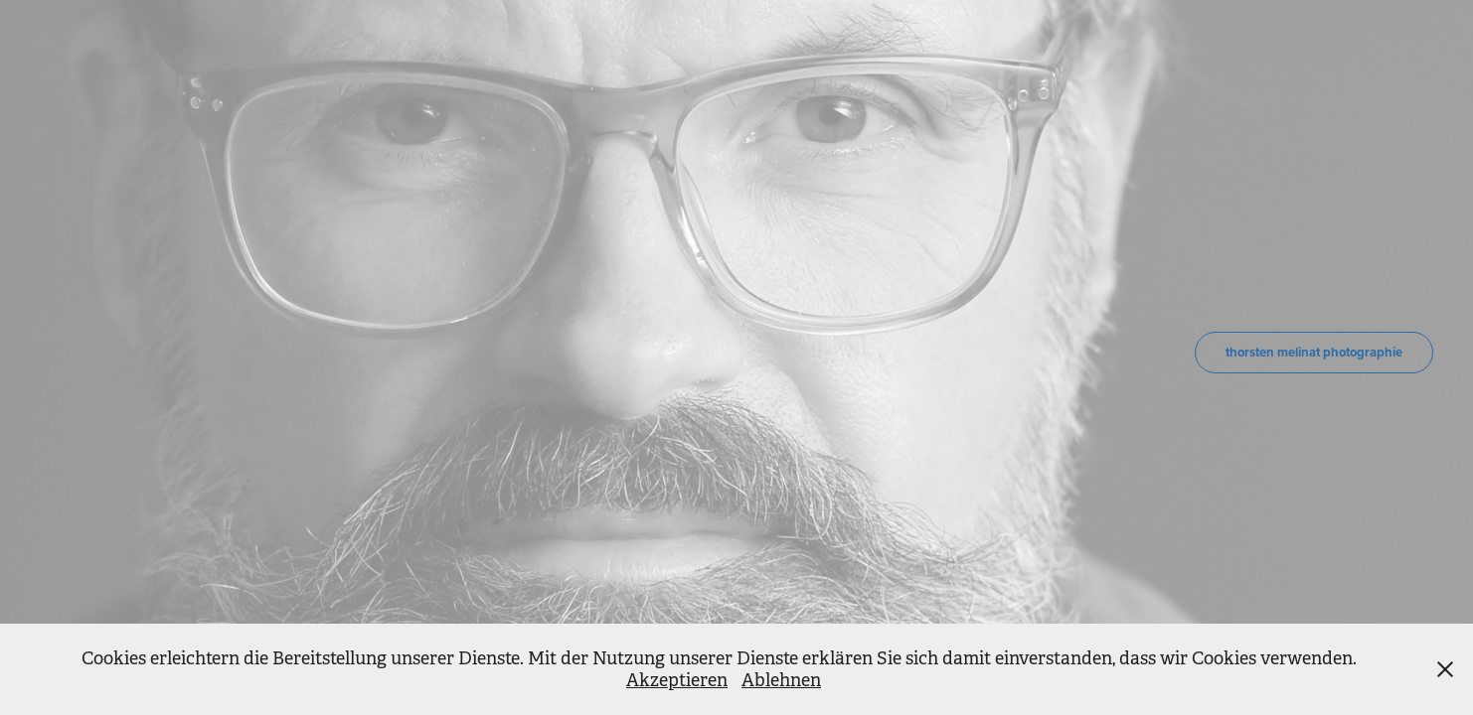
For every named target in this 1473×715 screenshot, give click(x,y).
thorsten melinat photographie (1314, 352)
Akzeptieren (677, 680)
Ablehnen (781, 680)
